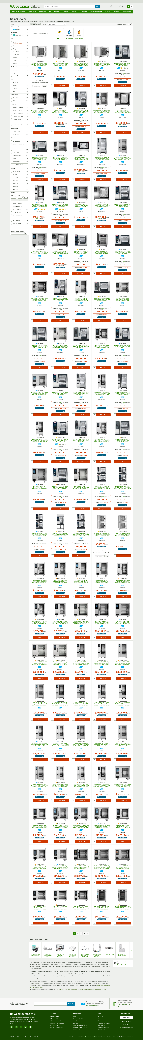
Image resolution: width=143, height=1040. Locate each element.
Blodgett (80, 989)
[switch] (130, 24)
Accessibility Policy (100, 1036)
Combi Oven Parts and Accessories (35, 955)
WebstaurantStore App (56, 1021)
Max (19, 195)
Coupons (75, 1023)
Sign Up (71, 1004)
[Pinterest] (30, 1027)
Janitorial (107, 11)
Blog (74, 1016)
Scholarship (101, 1025)
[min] (13, 197)
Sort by (44, 24)
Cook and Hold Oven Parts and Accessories (72, 955)
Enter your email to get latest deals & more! (19, 1004)
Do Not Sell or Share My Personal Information (120, 1036)
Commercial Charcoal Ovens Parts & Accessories (48, 955)
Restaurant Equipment (18, 11)
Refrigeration (32, 11)
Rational (98, 989)
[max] (20, 197)
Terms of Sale (72, 1036)
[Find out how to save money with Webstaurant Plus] (39, 68)
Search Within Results (17, 231)
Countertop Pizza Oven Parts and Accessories (84, 955)
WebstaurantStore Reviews (80, 1027)
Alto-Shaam (74, 989)
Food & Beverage (54, 11)
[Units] (25, 197)
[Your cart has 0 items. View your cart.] (130, 6)
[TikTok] (25, 1027)
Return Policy (101, 1029)
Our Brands (101, 1019)
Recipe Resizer (54, 1025)
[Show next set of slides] (131, 950)
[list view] (38, 24)
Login (57, 124)
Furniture (84, 11)
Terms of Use (90, 1036)
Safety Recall (76, 1029)
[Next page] (90, 933)
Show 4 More (19, 227)
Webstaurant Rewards (56, 1019)
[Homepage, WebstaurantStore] (25, 6)
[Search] (26, 233)
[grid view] (32, 24)
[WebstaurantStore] (25, 1013)
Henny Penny (92, 989)
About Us (100, 1016)
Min (12, 195)
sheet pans (100, 985)
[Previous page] (71, 933)
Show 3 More (19, 164)
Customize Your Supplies (57, 1023)
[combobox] (69, 6)
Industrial (116, 11)
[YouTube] (16, 1027)
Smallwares (42, 11)
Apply (19, 200)
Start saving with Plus (92, 1005)
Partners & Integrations (56, 1027)
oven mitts (40, 987)
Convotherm (85, 989)
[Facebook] (21, 1027)
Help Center (126, 1017)
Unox (104, 989)
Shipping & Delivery (126, 1027)
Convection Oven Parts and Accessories (60, 955)
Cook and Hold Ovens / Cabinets (121, 955)
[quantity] (52, 85)
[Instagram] (11, 1027)
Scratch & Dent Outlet (79, 1019)
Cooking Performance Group (63, 989)
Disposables (74, 11)
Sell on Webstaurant (103, 1027)
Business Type (126, 11)
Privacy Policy (81, 1036)
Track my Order (126, 1021)
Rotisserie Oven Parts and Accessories (97, 955)
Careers (100, 1021)
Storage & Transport (96, 11)
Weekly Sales (77, 1021)
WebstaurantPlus (54, 1016)
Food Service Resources (80, 1025)
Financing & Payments (104, 1023)
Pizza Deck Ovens (109, 954)
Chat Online (124, 1024)
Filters (12, 24)
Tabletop (65, 11)
